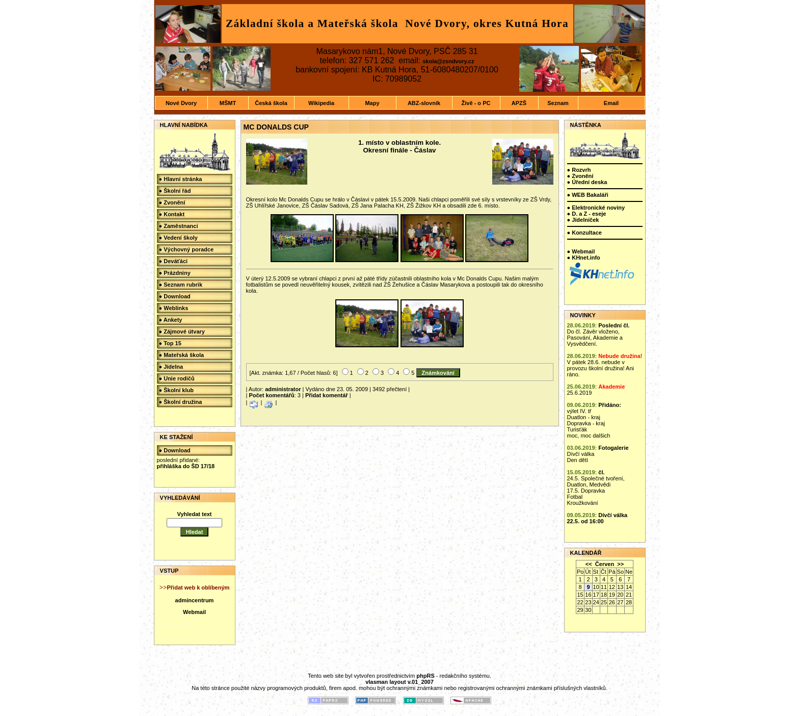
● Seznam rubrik (181, 285)
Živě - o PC (476, 103)
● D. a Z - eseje (586, 214)
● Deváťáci (173, 261)
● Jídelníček (583, 220)
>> (620, 564)
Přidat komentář (326, 395)
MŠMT (228, 103)
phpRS (425, 676)
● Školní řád (175, 191)
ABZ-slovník (424, 103)
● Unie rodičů (177, 378)
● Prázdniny (175, 273)
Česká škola (271, 103)
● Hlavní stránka (180, 179)
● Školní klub (176, 390)
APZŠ (519, 103)
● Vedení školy (178, 238)
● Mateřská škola (181, 355)
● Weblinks (174, 308)
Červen (604, 564)
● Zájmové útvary (182, 331)
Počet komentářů (271, 395)
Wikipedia (321, 103)
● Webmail (581, 251)
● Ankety (170, 320)
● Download (175, 296)
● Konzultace (584, 232)
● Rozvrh (579, 170)
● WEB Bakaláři (587, 195)
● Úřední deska (587, 182)
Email (611, 103)
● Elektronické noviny (596, 207)
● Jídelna (171, 367)
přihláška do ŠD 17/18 (186, 466)
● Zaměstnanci (178, 226)
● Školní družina (180, 402)
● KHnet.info (583, 257)
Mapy (372, 103)
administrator (283, 389)
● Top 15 (170, 343)
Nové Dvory (181, 103)
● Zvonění (172, 202)
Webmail (194, 612)
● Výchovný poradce (186, 249)
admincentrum (194, 600)
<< (588, 564)
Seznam (558, 103)
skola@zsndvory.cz (448, 61)
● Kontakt (172, 214)
